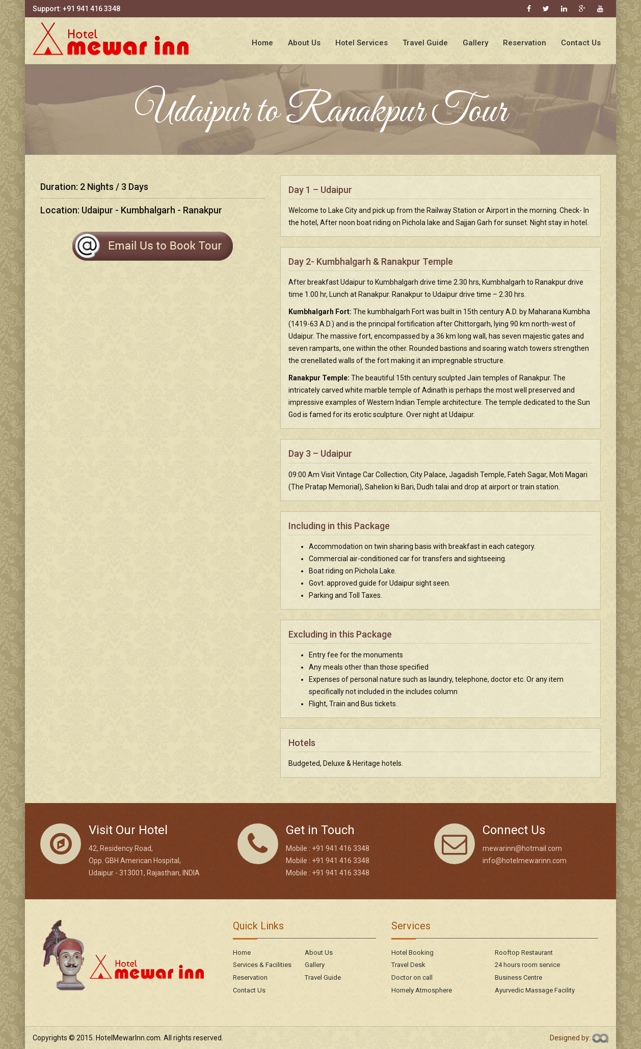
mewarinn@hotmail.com (522, 848)
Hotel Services (361, 42)
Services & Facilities (262, 965)
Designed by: (579, 1038)
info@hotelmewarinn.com (525, 861)
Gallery (475, 42)
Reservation (524, 42)
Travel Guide (425, 42)
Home (262, 42)
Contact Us (581, 42)
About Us (304, 42)
